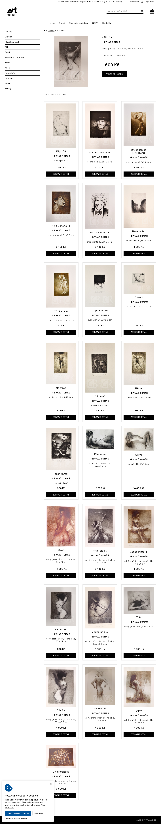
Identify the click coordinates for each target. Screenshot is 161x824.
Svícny (8, 89)
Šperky (8, 52)
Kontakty (106, 23)
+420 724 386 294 (94, 2)
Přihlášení (133, 2)
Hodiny (8, 83)
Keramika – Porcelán (15, 57)
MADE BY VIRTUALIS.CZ (146, 820)
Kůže (7, 68)
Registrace (147, 2)
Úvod (52, 23)
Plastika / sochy (13, 42)
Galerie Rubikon (31, 820)
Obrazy (8, 32)
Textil (7, 63)
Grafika (8, 37)
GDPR (95, 23)
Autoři (62, 23)
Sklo (7, 47)
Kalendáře (10, 73)
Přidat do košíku (114, 74)
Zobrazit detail (61, 174)
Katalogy (9, 78)
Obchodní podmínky (78, 23)
